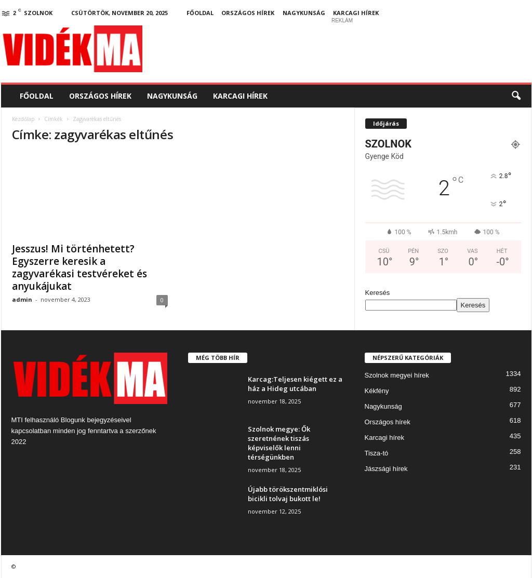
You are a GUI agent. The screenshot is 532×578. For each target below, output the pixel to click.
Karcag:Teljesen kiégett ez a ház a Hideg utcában (295, 383)
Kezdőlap (23, 119)
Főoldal (200, 13)
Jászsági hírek (386, 469)
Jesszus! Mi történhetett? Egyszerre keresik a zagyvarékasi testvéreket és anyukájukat (79, 267)
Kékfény (377, 391)
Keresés (377, 293)
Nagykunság (304, 13)
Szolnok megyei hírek (397, 375)
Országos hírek (247, 13)
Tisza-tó (377, 453)
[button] (515, 96)
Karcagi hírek (356, 13)
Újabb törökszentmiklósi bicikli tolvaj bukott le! (288, 494)
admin (22, 299)
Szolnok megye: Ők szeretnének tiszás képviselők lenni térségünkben (279, 443)
